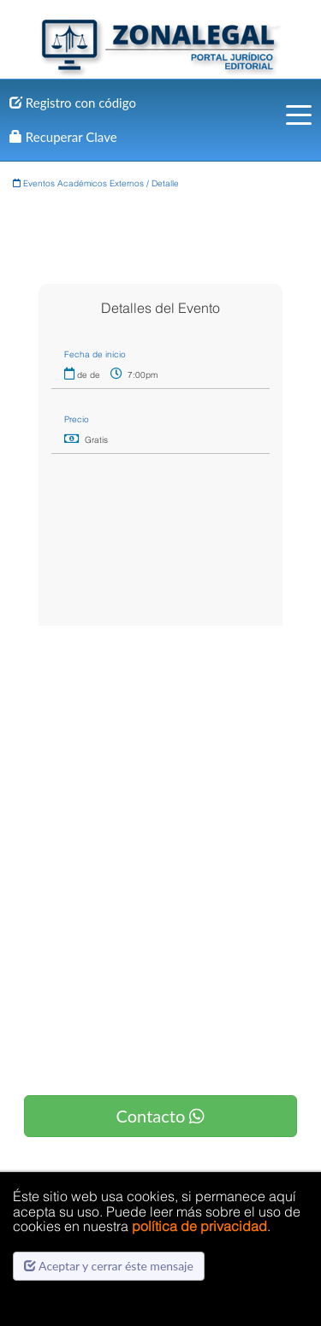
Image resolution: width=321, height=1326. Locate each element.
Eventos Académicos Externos (78, 183)
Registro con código (72, 102)
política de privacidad (199, 1226)
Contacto (160, 1115)
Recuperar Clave (63, 136)
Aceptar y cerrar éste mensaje (108, 1265)
